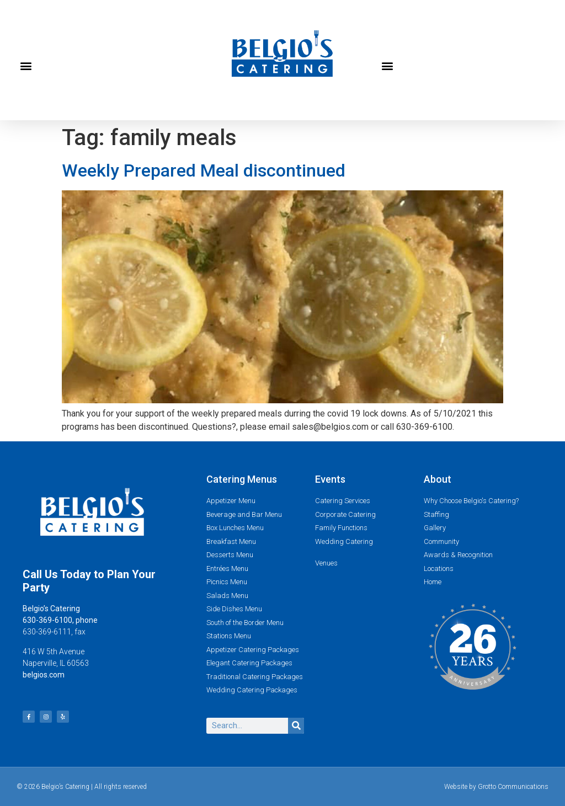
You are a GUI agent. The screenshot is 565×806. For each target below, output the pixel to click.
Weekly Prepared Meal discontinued (203, 170)
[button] (26, 66)
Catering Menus (241, 479)
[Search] (296, 726)
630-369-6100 (47, 620)
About (437, 479)
